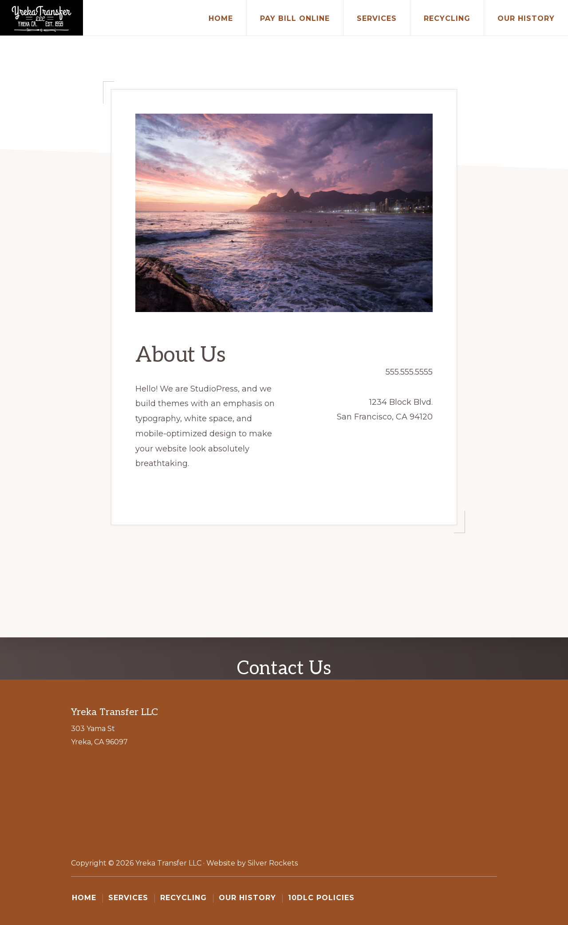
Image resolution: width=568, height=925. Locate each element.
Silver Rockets (273, 863)
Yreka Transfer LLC (168, 863)
